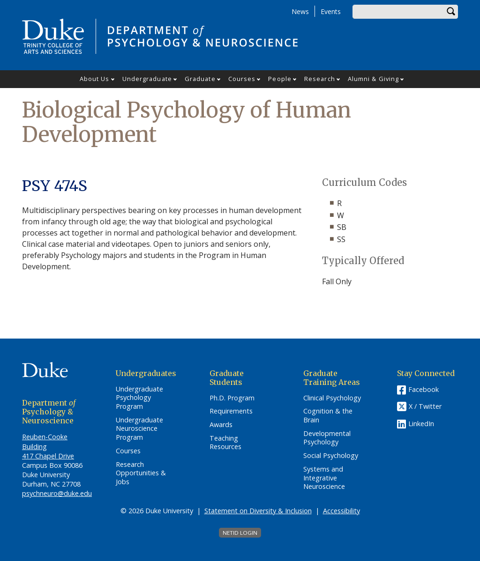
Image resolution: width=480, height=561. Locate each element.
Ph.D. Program (232, 398)
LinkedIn (421, 423)
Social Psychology (330, 455)
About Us (95, 78)
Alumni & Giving (373, 78)
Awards (221, 425)
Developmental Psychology (327, 438)
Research (319, 78)
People (280, 78)
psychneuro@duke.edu (57, 493)
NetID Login (240, 532)
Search (451, 12)
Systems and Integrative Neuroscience (324, 478)
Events (331, 11)
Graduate (200, 78)
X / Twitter (425, 406)
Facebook (423, 389)
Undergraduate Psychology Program (139, 398)
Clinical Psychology (332, 398)
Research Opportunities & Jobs (141, 473)
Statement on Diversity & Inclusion (258, 510)
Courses (242, 78)
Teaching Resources (225, 442)
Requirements (231, 411)
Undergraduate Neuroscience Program (139, 429)
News (300, 11)
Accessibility (341, 510)
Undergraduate (147, 78)
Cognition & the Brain (327, 415)
